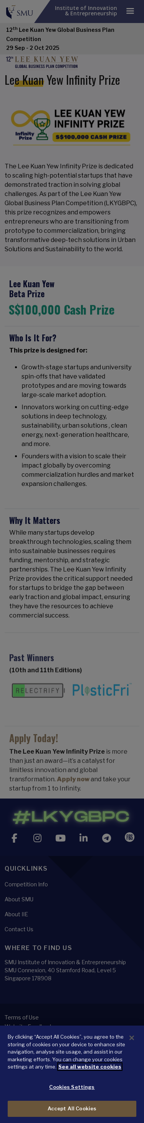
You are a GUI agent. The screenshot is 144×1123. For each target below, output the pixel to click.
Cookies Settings (71, 1087)
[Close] (131, 1037)
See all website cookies (89, 1067)
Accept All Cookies (72, 1108)
